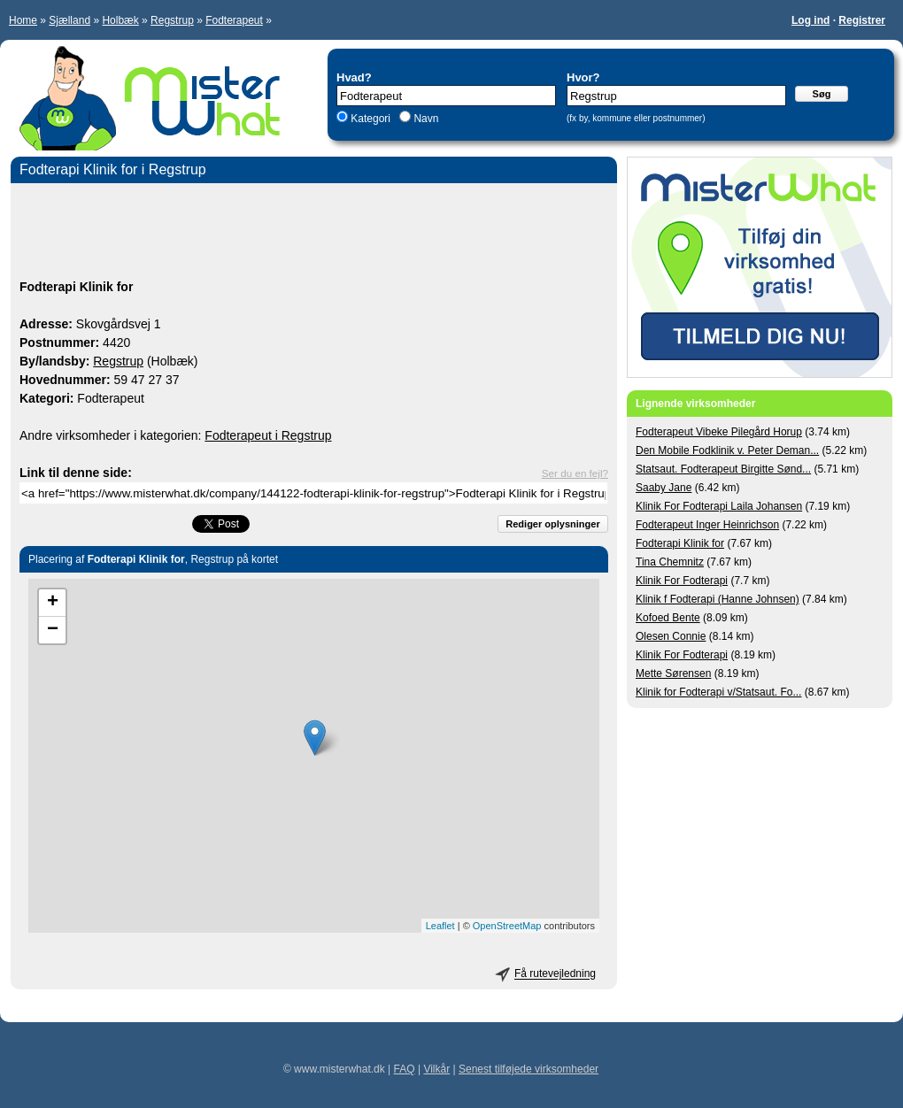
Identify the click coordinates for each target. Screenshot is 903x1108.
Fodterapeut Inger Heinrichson (707, 525)
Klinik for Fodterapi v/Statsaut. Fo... (718, 692)
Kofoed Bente (668, 618)
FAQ (404, 1069)
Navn (424, 118)
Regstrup (172, 20)
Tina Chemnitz (670, 562)
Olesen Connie (671, 636)
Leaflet (440, 925)
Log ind (810, 20)
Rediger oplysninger (552, 524)
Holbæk (120, 20)
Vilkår (436, 1069)
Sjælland (69, 20)
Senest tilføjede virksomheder (528, 1069)
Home (23, 20)
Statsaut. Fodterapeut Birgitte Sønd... (723, 469)
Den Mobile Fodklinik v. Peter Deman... (727, 450)
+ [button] (52, 602)
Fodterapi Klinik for (680, 543)
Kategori (370, 118)
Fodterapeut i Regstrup (268, 435)
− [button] (52, 630)
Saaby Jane (663, 487)
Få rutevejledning (555, 974)
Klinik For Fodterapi (682, 580)
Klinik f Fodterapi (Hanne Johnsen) (717, 599)
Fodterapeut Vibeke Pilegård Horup (719, 432)
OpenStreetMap (507, 925)
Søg (822, 93)
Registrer (861, 20)
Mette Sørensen (673, 673)
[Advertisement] (314, 233)
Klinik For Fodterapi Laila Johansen (719, 506)
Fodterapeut (234, 20)
